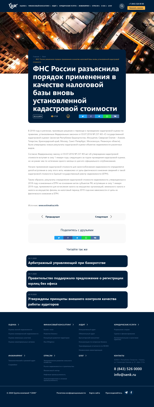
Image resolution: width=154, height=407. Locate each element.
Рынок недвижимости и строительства (59, 366)
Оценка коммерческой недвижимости (23, 333)
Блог (110, 6)
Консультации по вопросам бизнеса (93, 342)
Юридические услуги (68, 6)
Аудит (55, 6)
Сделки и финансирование (124, 333)
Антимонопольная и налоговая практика (126, 339)
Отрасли (96, 6)
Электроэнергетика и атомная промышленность (55, 379)
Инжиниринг (85, 6)
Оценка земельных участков (19, 338)
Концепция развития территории (56, 338)
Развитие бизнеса (50, 333)
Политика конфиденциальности (71, 393)
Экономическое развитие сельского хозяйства (58, 361)
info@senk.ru (125, 374)
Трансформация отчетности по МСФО (94, 346)
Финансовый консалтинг (39, 6)
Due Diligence (49, 342)
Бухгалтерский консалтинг (89, 338)
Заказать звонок (136, 8)
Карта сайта (94, 393)
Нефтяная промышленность (55, 374)
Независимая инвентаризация (90, 350)
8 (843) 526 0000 (128, 368)
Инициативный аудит (87, 329)
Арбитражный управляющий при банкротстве (67, 262)
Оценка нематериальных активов (21, 342)
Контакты (119, 355)
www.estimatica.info (49, 205)
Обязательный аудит (87, 333)
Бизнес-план (48, 329)
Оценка (23, 6)
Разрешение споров (122, 329)
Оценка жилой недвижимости (20, 329)
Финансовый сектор (51, 370)
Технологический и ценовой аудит (21, 360)
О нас (104, 6)
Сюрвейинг (12, 364)
